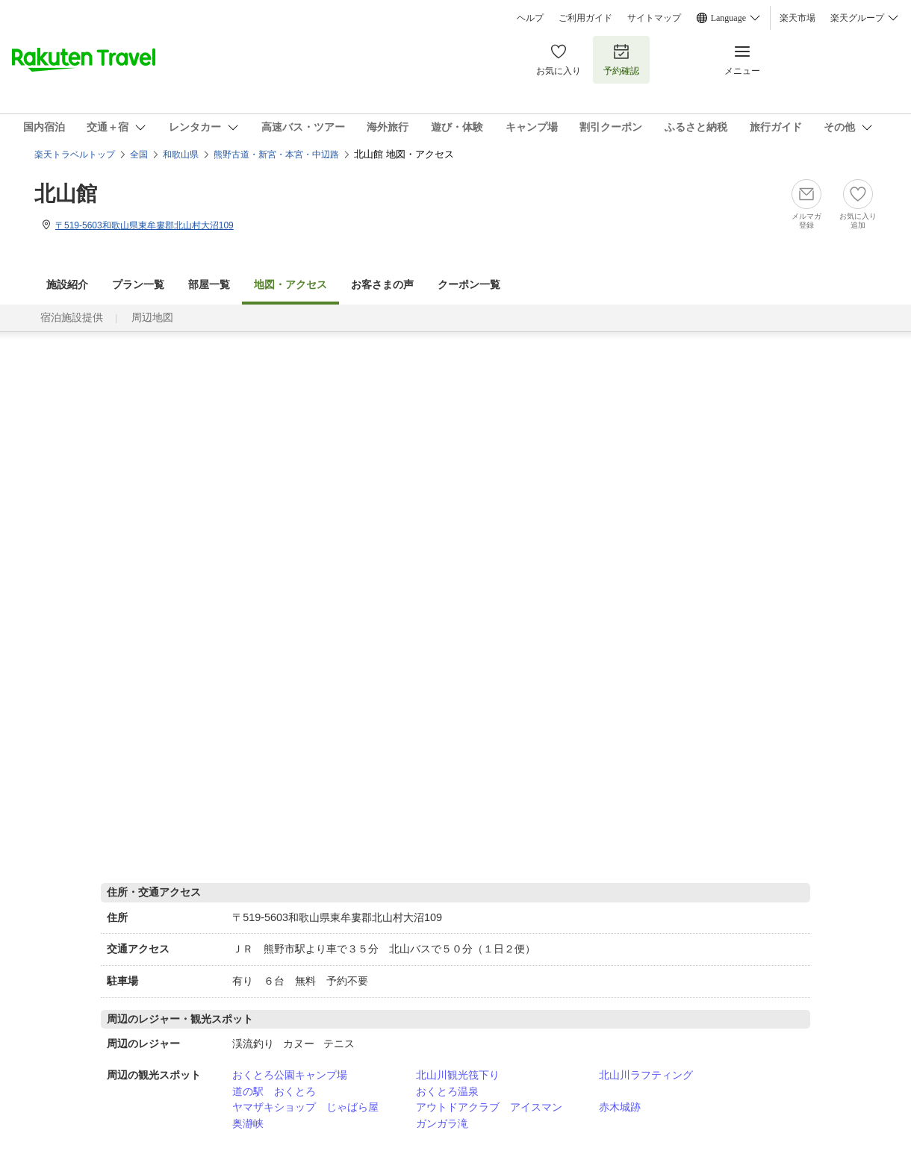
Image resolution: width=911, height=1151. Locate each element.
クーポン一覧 (469, 284)
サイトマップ (654, 18)
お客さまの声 (382, 284)
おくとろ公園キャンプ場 (289, 1075)
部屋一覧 (209, 284)
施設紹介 (67, 284)
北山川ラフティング (646, 1075)
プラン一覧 (138, 284)
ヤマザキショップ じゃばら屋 (305, 1107)
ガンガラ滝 (442, 1123)
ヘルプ (530, 18)
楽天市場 (797, 18)
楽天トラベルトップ (74, 154)
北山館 (65, 193)
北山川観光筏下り (458, 1075)
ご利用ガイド (585, 18)
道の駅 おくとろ (274, 1091)
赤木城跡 (620, 1107)
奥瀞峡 (248, 1123)
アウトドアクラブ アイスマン (489, 1107)
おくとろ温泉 (447, 1091)
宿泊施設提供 (71, 317)
